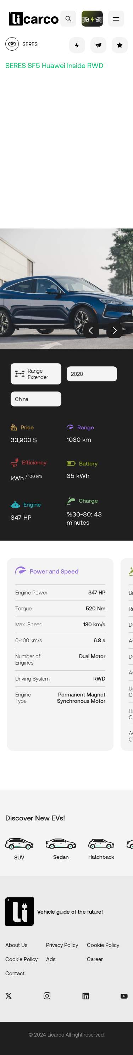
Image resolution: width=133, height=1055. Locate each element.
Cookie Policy (103, 945)
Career (95, 959)
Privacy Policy (62, 945)
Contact (14, 973)
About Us (16, 945)
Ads (50, 959)
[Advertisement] (66, 147)
